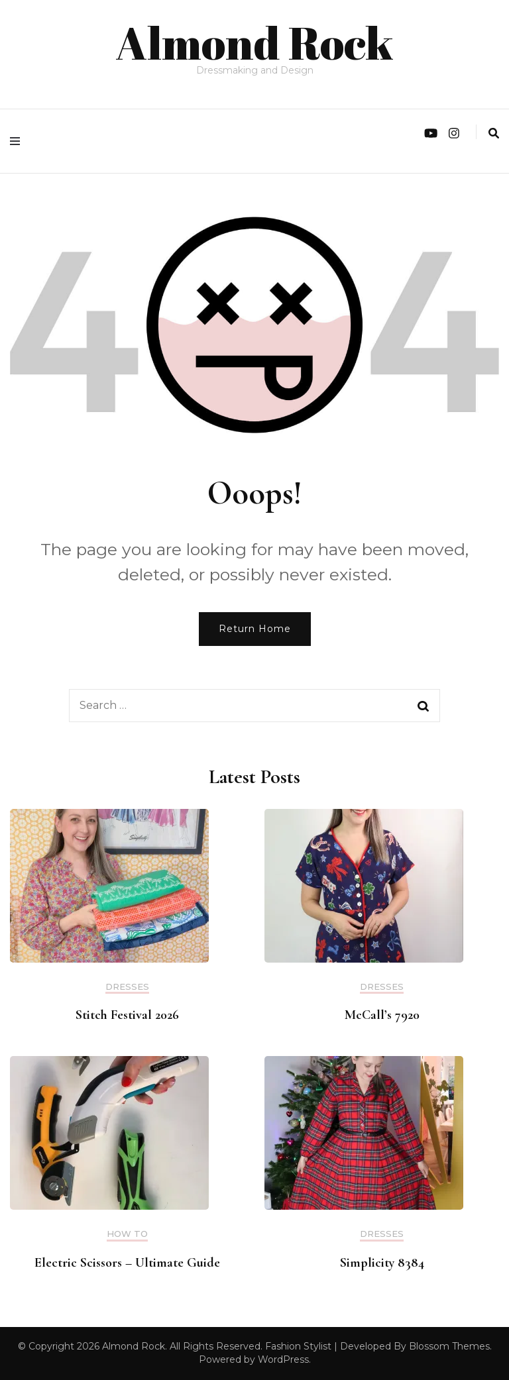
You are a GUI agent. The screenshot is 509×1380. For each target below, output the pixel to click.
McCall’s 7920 (382, 1015)
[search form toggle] (493, 133)
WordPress (283, 1359)
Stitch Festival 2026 (127, 1015)
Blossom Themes (449, 1346)
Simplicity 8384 (382, 1263)
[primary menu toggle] (18, 141)
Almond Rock (254, 42)
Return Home (255, 629)
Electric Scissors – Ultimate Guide (127, 1263)
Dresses (127, 987)
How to (127, 1234)
